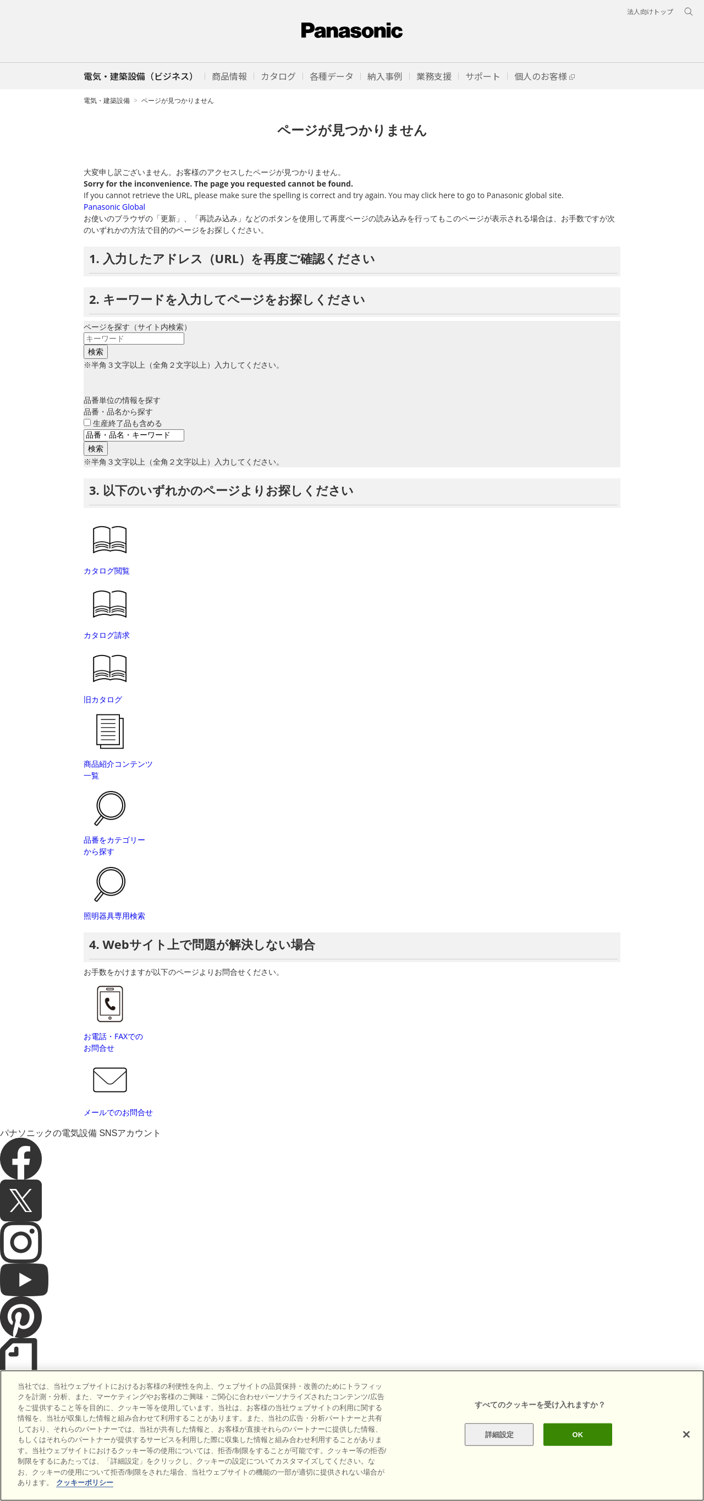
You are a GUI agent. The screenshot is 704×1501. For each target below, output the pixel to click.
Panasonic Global (114, 206)
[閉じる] (686, 1452)
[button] (229, 76)
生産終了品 (127, 423)
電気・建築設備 (107, 100)
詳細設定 (499, 1453)
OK (577, 1453)
